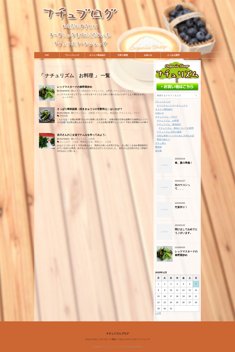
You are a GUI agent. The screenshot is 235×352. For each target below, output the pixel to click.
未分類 (158, 151)
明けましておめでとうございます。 (186, 231)
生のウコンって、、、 (182, 187)
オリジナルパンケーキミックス (172, 105)
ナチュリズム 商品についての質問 (176, 128)
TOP (47, 55)
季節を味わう (163, 139)
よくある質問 (173, 55)
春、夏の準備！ (183, 162)
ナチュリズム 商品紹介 (107, 113)
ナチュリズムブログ (117, 333)
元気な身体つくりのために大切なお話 (175, 135)
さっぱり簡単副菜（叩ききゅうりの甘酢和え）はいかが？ (89, 109)
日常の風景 (123, 55)
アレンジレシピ (72, 55)
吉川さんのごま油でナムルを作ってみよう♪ (81, 134)
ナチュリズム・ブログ (123, 91)
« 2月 (158, 313)
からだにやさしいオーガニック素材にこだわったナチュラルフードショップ (117, 339)
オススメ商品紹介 (97, 55)
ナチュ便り (160, 143)
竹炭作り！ (181, 207)
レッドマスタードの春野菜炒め (74, 87)
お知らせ (148, 55)
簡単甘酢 (64, 116)
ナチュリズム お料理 (102, 91)
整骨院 (158, 147)
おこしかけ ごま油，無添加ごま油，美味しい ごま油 (85, 142)
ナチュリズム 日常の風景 (169, 132)
